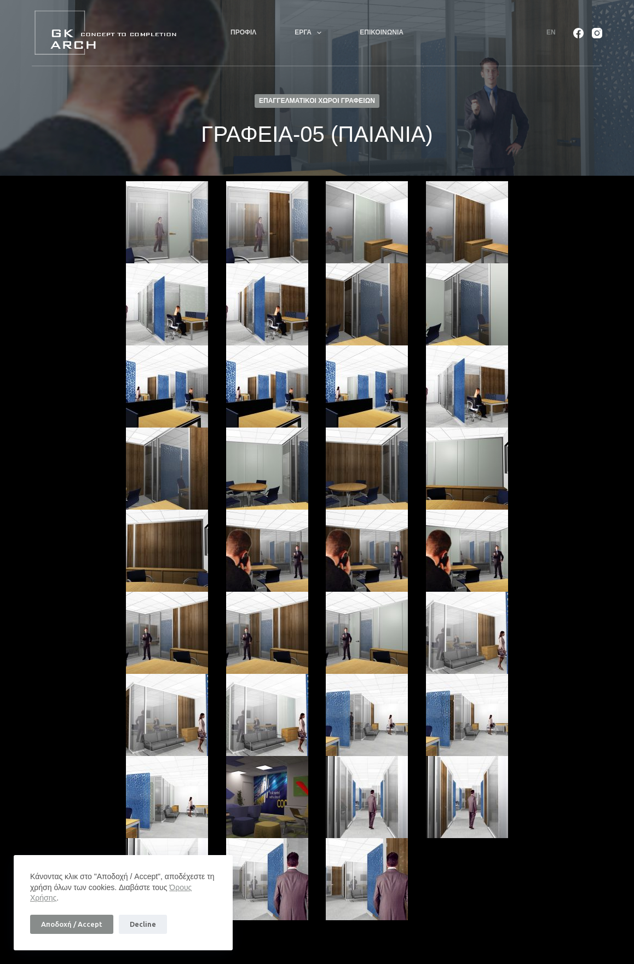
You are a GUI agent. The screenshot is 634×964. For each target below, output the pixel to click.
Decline (143, 924)
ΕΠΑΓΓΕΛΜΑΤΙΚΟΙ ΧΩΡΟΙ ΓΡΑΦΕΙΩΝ (317, 101)
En (551, 32)
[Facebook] (578, 33)
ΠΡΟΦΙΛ (243, 32)
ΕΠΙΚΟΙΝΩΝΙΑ (382, 32)
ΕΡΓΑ (310, 32)
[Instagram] (597, 33)
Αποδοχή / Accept (71, 924)
